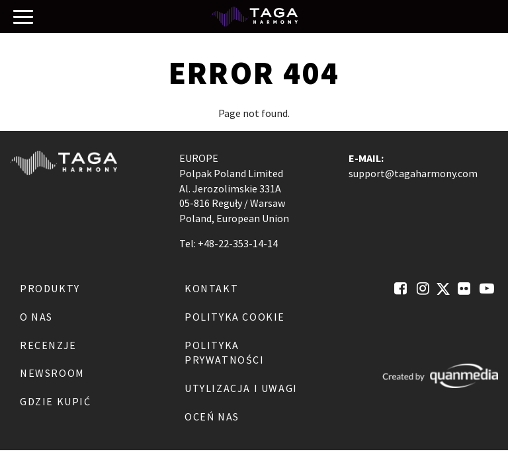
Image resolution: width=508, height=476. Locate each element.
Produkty (50, 288)
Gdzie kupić (55, 401)
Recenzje (48, 345)
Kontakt (211, 288)
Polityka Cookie (235, 316)
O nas (36, 316)
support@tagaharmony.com (413, 173)
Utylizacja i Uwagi (241, 388)
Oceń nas (212, 416)
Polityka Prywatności (225, 352)
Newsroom (52, 372)
